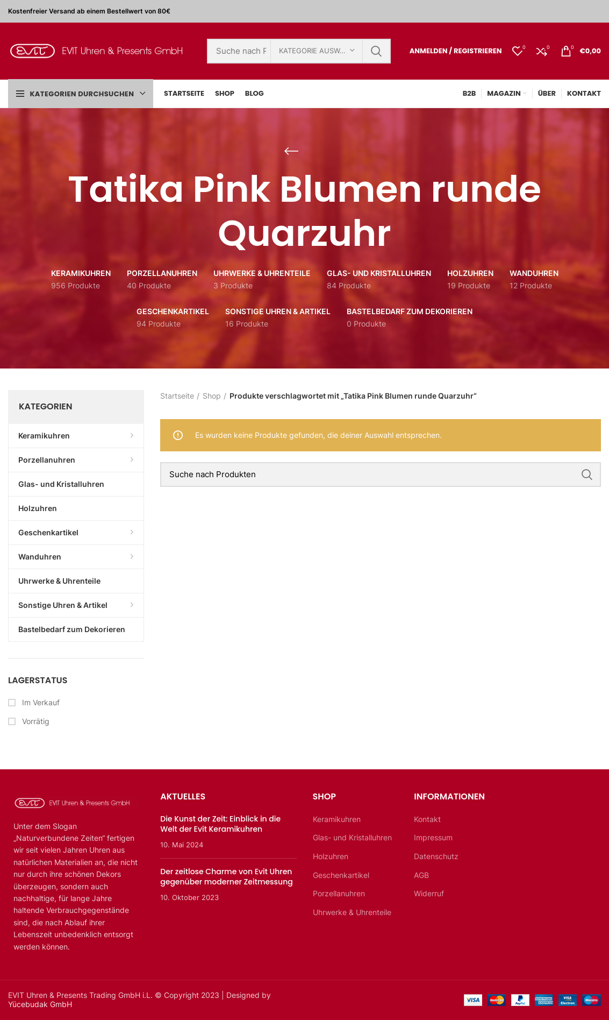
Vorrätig (34, 721)
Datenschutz (436, 856)
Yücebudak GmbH (40, 1004)
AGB (421, 875)
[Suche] (380, 474)
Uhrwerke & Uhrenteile (352, 912)
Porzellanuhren (339, 893)
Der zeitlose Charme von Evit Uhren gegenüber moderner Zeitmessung (226, 877)
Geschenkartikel (341, 875)
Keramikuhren (337, 819)
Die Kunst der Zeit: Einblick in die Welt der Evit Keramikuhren (220, 824)
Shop (212, 395)
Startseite (177, 395)
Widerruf (429, 893)
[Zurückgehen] (291, 151)
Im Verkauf (40, 702)
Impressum (433, 837)
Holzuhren (330, 856)
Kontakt (427, 819)
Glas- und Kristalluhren (352, 837)
